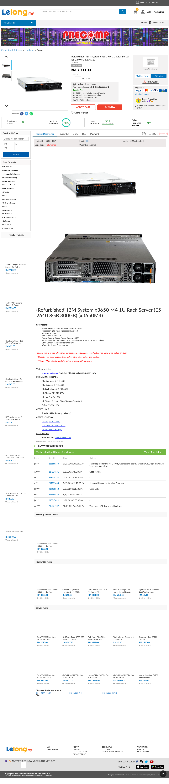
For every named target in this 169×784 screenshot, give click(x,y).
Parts (5, 206)
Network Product (9, 199)
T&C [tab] (84, 133)
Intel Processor (8, 188)
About (76, 747)
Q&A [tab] (75, 133)
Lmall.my (141, 749)
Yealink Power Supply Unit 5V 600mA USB (15, 494)
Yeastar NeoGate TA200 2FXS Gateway (148, 676)
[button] (6, 56)
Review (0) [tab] (64, 133)
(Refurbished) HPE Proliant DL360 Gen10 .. (72, 676)
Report (163, 134)
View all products (108, 124)
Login (149, 12)
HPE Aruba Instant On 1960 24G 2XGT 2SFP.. (14, 456)
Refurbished (7, 214)
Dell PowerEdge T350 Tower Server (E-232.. (97, 638)
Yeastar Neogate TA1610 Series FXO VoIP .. (15, 266)
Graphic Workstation (10, 185)
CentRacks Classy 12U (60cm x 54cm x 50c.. (14, 342)
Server (40, 50)
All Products (7, 167)
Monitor (6, 192)
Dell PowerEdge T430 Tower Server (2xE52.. (122, 591)
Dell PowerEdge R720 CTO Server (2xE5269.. (73, 638)
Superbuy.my (143, 752)
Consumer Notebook (10, 170)
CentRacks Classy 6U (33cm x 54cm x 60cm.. (14, 380)
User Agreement (80, 752)
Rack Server (7, 210)
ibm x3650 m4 (75, 693)
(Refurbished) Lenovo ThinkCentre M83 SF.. (71, 591)
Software (6, 221)
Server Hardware (9, 217)
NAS (5, 196)
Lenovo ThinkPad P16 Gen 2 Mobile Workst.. (98, 676)
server (150, 68)
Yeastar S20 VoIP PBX (14, 531)
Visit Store (159, 76)
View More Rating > (154, 452)
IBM (87, 141)
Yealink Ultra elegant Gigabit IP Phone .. (13, 304)
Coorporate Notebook (11, 174)
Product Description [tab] (45, 133)
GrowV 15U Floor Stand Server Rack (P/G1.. (46, 638)
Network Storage (9, 203)
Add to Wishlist (11, 273)
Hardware (30, 50)
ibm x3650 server (109, 693)
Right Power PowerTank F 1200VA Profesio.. (149, 591)
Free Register (158, 12)
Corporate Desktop (10, 178)
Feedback (106, 749)
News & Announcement (112, 752)
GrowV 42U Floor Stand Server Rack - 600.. (46, 676)
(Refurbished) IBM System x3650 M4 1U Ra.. (47, 545)
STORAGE (7, 225)
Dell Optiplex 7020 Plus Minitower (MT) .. (97, 591)
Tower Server (8, 228)
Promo (144, 22)
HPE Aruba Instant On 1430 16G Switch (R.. (14, 418)
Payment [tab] (94, 133)
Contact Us (107, 747)
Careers (76, 749)
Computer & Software (12, 50)
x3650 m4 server (43, 693)
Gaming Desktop (9, 181)
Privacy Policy (79, 754)
